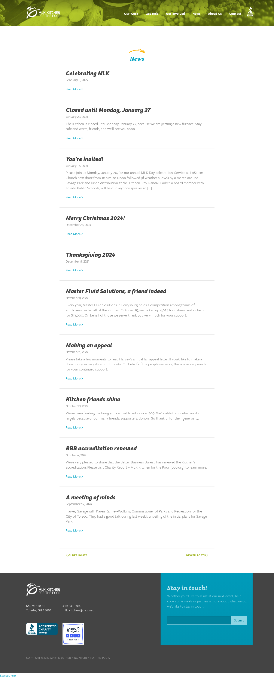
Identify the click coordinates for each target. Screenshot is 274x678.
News (196, 14)
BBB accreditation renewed (101, 448)
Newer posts (197, 555)
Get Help (152, 14)
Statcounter (8, 675)
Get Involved (175, 14)
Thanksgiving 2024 (90, 255)
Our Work (131, 14)
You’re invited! (84, 159)
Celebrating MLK (87, 73)
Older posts (77, 555)
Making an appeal (89, 345)
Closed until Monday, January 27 (108, 110)
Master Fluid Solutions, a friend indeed (116, 291)
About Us (215, 14)
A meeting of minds (90, 497)
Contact (235, 14)
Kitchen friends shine (93, 399)
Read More (74, 89)
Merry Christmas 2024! (95, 218)
